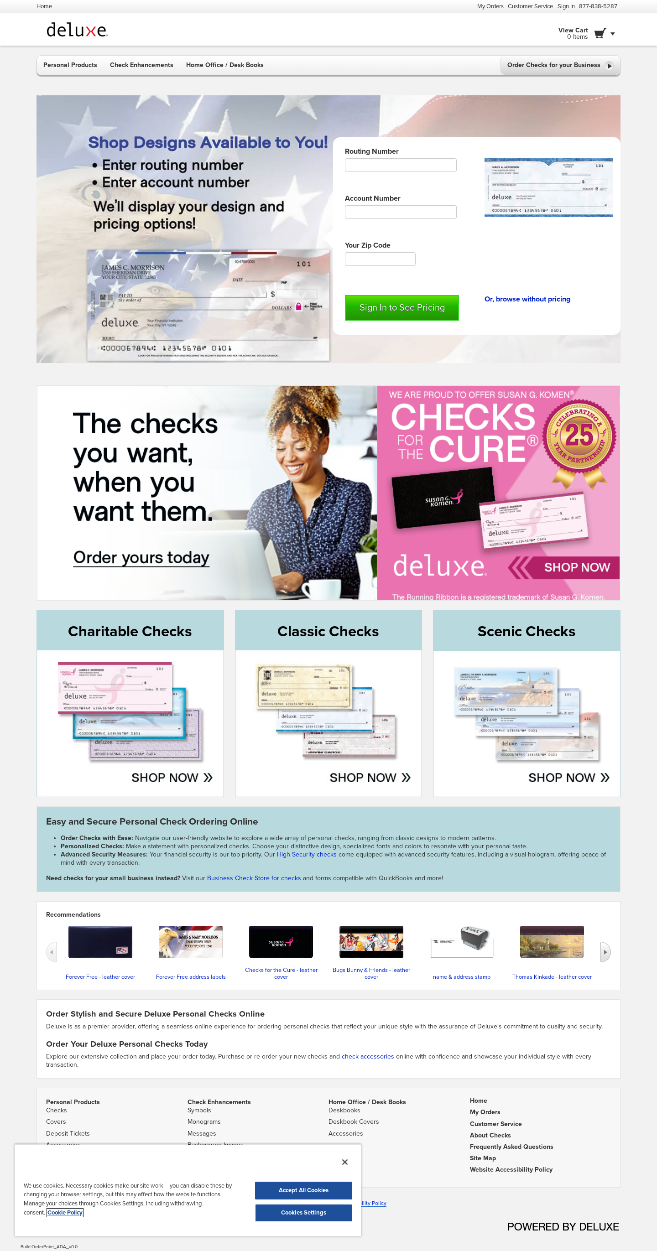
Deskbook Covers (353, 1122)
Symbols (199, 1110)
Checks (56, 1110)
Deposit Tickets (68, 1133)
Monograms (204, 1122)
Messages (202, 1133)
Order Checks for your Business (560, 65)
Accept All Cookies (303, 1190)
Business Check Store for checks (254, 878)
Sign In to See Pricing (402, 307)
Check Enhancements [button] (141, 65)
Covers (56, 1122)
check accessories (368, 1056)
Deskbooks (344, 1110)
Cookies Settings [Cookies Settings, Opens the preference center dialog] (303, 1212)
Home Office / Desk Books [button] (225, 65)
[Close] (345, 1162)
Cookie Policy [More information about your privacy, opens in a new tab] (65, 1212)
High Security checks (308, 854)
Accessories (345, 1133)
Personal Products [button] (70, 65)
